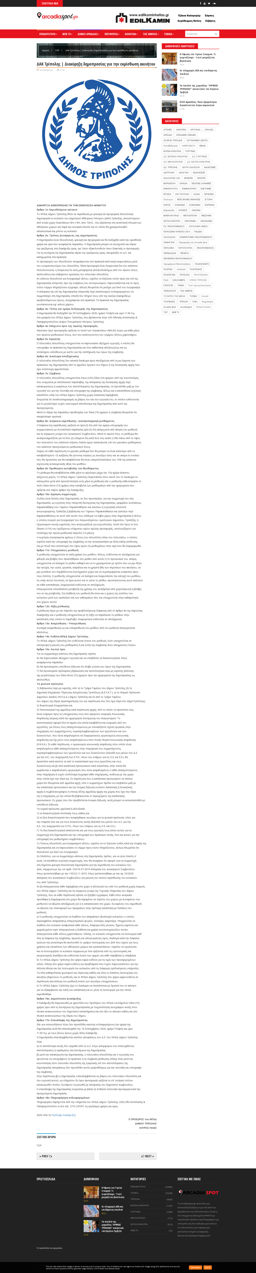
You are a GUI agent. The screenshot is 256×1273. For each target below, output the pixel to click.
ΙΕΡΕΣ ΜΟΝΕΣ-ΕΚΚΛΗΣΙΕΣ (189, 199)
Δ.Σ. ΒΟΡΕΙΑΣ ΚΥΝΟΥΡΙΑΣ (175, 156)
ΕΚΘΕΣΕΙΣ (188, 178)
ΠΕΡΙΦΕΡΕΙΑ (112, 34)
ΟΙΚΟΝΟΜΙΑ (206, 221)
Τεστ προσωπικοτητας (199, 285)
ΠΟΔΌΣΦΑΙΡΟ (202, 264)
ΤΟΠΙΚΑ (193, 296)
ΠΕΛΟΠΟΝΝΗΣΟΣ (205, 247)
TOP (57, 50)
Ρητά (165, 280)
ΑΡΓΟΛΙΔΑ (195, 129)
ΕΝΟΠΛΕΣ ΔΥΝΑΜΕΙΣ (201, 183)
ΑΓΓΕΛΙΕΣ (167, 129)
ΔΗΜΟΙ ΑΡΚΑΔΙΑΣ (88, 34)
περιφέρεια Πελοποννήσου (177, 264)
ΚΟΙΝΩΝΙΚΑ (195, 204)
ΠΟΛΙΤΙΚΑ (168, 269)
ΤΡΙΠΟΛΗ (183, 301)
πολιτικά (181, 269)
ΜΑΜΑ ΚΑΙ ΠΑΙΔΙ (171, 215)
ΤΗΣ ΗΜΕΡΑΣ (151, 34)
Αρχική (46, 50)
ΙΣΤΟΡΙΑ (208, 199)
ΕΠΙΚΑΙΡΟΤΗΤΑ (48, 34)
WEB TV (67, 34)
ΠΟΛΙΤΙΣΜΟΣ (196, 269)
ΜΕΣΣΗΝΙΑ (206, 215)
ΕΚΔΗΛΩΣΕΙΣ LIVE (171, 178)
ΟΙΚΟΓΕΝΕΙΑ (190, 221)
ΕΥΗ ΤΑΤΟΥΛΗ (182, 194)
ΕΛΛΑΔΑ (183, 183)
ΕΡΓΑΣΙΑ (167, 194)
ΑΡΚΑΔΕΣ (209, 129)
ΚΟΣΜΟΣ (183, 210)
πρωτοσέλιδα (44, 1248)
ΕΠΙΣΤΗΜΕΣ (206, 188)
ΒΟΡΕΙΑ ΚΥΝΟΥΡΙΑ (172, 151)
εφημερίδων (57, 1248)
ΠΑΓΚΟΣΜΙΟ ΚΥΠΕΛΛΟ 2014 (176, 231)
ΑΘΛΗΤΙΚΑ (131, 34)
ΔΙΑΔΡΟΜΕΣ (210, 167)
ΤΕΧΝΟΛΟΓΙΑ (169, 290)
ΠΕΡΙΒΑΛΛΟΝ (169, 253)
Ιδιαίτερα (168, 199)
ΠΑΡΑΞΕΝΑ (168, 247)
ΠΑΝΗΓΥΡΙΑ (169, 242)
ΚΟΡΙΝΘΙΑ (210, 204)
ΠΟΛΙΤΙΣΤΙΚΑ (169, 274)
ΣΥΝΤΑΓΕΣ (168, 285)
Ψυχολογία (207, 301)
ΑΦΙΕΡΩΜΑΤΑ (188, 145)
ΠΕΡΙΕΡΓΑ (184, 253)
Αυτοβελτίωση (170, 145)
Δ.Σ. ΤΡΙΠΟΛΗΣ (170, 167)
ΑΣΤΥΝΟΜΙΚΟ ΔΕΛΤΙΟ (197, 140)
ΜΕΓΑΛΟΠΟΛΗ (190, 215)
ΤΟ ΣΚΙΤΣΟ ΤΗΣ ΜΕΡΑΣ (174, 296)
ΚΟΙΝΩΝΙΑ (180, 204)
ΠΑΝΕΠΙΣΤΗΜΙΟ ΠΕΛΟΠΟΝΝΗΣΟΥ (196, 237)
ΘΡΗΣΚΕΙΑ (209, 194)
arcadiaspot (186, 306)
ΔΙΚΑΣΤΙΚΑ (184, 172)
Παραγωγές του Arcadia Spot (193, 242)
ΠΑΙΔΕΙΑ (198, 231)
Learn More (195, 1267)
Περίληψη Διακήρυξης (64, 1115)
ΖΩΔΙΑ (196, 194)
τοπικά (204, 296)
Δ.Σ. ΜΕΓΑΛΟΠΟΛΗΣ (173, 161)
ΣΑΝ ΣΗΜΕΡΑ (179, 280)
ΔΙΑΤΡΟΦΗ (168, 172)
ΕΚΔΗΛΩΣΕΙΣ (199, 172)
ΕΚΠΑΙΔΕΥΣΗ (169, 183)
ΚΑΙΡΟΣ (167, 204)
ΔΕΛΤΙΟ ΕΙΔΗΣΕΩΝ (191, 167)
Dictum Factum (203, 306)
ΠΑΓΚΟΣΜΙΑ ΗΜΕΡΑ (198, 226)
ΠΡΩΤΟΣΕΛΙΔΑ (201, 274)
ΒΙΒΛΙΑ (203, 145)
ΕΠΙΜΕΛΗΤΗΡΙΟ (189, 188)
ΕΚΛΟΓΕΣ (201, 178)
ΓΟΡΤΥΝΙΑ (190, 151)
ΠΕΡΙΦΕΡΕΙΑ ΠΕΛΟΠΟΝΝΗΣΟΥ (177, 258)
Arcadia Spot (169, 306)
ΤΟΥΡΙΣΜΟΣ (169, 301)
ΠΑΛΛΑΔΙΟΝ (169, 237)
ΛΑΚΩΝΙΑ (196, 210)
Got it (207, 1267)
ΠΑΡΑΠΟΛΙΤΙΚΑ (185, 247)
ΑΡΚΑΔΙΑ (167, 134)
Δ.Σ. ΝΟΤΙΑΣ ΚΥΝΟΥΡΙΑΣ (198, 161)
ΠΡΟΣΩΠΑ (185, 274)
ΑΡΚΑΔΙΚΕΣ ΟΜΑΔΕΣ (186, 134)
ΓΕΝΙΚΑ (169, 34)
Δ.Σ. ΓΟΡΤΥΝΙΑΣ (199, 156)
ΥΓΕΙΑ (194, 301)
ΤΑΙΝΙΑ (180, 285)
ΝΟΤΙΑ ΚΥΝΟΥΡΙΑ (171, 221)
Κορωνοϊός (168, 210)
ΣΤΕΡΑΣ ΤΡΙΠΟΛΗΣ (198, 280)
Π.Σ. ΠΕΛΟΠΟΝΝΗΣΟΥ (174, 226)
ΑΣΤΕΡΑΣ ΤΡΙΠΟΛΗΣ (172, 140)
